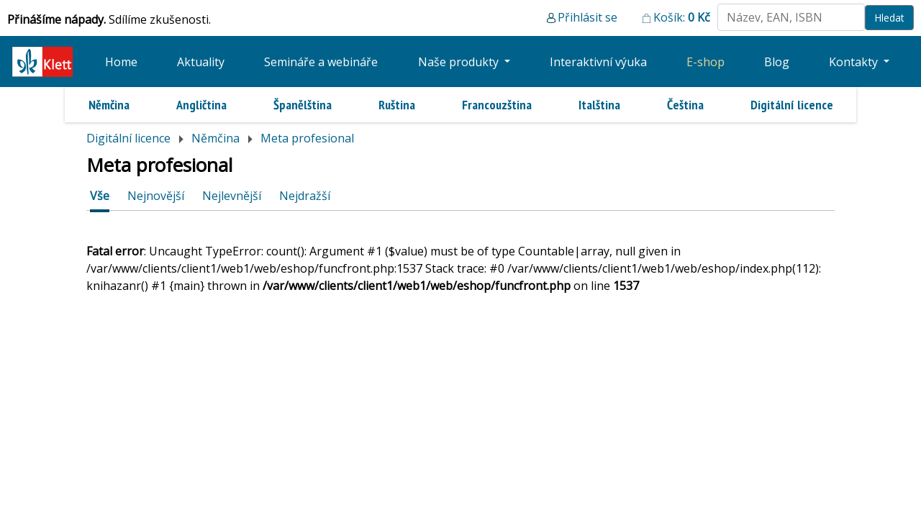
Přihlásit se (587, 17)
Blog (776, 62)
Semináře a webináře (321, 62)
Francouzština (497, 104)
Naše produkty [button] (460, 62)
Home (121, 62)
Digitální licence (791, 104)
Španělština (302, 104)
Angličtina (201, 104)
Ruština (396, 104)
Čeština (685, 104)
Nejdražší (304, 196)
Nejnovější (155, 196)
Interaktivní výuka (598, 62)
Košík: (681, 17)
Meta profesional (307, 138)
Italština (599, 104)
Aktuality (200, 62)
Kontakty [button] (855, 62)
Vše (99, 196)
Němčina (109, 104)
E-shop (705, 62)
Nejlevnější (231, 196)
